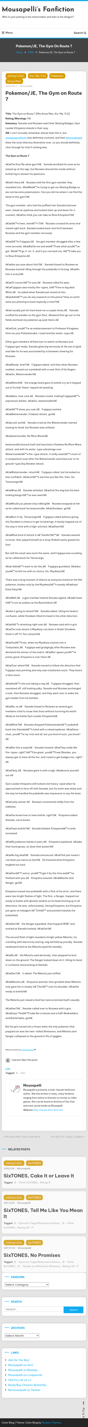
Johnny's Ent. (16, 76)
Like (8, 1068)
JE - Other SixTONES (26, 1189)
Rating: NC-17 (26, 1234)
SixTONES (34, 1170)
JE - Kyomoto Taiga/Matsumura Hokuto (37, 1229)
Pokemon (57, 76)
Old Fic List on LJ (19, 1380)
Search (80, 33)
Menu (7, 32)
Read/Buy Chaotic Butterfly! (27, 1385)
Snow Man (14, 81)
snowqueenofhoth (16, 137)
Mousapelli (26, 86)
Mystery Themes (51, 1422)
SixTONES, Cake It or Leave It (39, 1182)
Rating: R (45, 1189)
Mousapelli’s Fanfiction (38, 9)
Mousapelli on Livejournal (25, 1375)
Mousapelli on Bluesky (23, 1370)
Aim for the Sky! (19, 1360)
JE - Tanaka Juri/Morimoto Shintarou (39, 1272)
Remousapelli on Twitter (24, 1390)
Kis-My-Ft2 (38, 76)
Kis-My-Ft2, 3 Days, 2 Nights (67, 1136)
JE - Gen (20, 1072)
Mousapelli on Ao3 (20, 1365)
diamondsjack (74, 137)
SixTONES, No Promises (32, 1262)
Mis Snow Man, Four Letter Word (23, 1136)
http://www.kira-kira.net (48, 1109)
